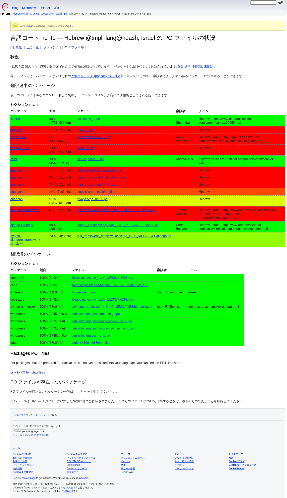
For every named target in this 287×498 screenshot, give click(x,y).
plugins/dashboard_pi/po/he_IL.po (101, 177)
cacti (13, 159)
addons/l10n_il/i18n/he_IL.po (92, 342)
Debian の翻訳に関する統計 (47, 13)
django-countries (22, 225)
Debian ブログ (236, 461)
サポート (179, 454)
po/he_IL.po (85, 130)
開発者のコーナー (76, 472)
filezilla (15, 119)
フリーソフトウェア (23, 465)
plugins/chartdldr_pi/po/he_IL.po (99, 170)
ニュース (125, 454)
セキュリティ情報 (184, 461)
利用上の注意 (20, 461)
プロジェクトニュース (133, 457)
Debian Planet (236, 468)
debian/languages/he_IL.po (91, 335)
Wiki (57, 8)
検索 (231, 457)
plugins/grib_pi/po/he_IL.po (96, 184)
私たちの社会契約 (22, 457)
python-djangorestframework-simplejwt (25, 239)
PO (65, 13)
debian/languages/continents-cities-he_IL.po (103, 328)
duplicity (16, 130)
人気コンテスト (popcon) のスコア (95, 76)
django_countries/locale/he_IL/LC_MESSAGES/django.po (118, 225)
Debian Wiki (127, 472)
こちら (82, 391)
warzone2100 (19, 148)
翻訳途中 (184, 66)
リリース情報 (128, 468)
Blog (15, 8)
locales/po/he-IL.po (90, 159)
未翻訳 (208, 66)
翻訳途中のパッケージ (32, 85)
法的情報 (17, 468)
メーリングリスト (184, 468)
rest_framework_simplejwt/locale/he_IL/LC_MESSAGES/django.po (124, 236)
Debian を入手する (77, 454)
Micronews (29, 8)
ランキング (51, 47)
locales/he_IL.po (88, 119)
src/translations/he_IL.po (94, 137)
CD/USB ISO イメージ (79, 461)
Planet (45, 8)
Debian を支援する (23, 472)
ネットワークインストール (81, 457)
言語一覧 (32, 47)
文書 (123, 465)
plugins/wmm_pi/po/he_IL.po (97, 191)
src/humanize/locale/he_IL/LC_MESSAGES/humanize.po (112, 306)
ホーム (16, 448)
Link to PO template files (27, 372)
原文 (28, 25)
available (83, 478)
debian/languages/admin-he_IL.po (96, 314)
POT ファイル (74, 47)
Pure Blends (73, 465)
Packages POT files (29, 353)
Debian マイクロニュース (242, 465)
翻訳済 (197, 66)
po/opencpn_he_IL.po (92, 199)
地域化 (17, 47)
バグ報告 (179, 465)
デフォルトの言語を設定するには (31, 434)
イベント (125, 461)
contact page (28, 478)
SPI (40, 487)
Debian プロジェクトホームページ (31, 415)
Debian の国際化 (22, 13)
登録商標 (68, 491)
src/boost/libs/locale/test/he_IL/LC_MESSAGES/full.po (110, 285)
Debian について (22, 454)
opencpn (16, 170)
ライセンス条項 (66, 487)
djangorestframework (25, 210)
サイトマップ (236, 454)
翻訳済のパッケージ (30, 254)
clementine (18, 137)
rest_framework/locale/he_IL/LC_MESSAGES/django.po (116, 210)
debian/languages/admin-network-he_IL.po (102, 321)
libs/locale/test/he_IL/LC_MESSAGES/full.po (103, 277)
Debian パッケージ (77, 468)
